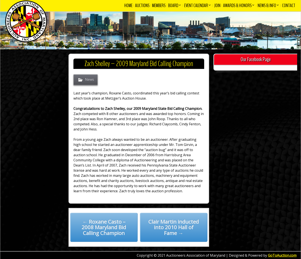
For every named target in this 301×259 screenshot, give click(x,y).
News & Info (267, 5)
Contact (288, 5)
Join (217, 5)
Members (159, 5)
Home (128, 5)
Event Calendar (196, 5)
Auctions (142, 5)
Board (173, 5)
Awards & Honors (237, 5)
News (89, 79)
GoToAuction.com (282, 255)
